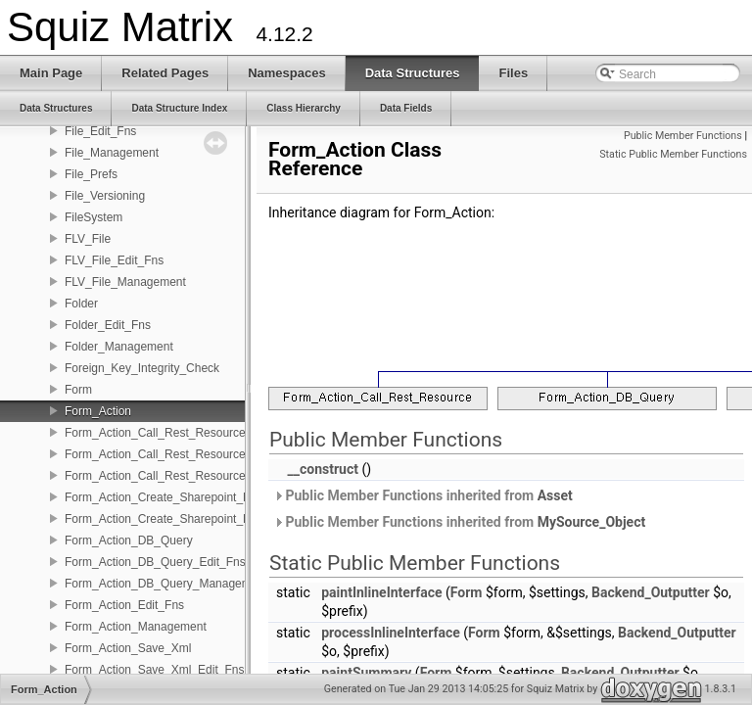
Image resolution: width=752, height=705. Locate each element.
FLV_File (88, 239)
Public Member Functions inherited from (423, 495)
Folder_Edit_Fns (108, 325)
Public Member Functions (683, 135)
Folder (81, 303)
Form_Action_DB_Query (129, 540)
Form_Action (98, 411)
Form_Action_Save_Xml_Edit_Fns (154, 670)
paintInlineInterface (381, 592)
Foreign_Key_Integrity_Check (142, 368)
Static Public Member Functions (673, 154)
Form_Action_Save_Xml (128, 648)
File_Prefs (91, 174)
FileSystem (93, 217)
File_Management (112, 153)
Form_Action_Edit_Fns (124, 605)
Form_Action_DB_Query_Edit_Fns (155, 562)
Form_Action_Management (136, 627)
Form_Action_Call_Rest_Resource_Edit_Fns (182, 454)
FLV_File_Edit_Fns (114, 260)
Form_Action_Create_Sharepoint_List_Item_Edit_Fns (204, 497)
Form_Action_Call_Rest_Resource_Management (192, 476)
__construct (322, 469)
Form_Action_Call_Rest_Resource (155, 433)
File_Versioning (105, 196)
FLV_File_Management (125, 282)
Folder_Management (119, 346)
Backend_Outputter (650, 592)
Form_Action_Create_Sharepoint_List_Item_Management (215, 519)
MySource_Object (592, 522)
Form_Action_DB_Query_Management (166, 583)
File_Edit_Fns (100, 131)
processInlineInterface (390, 632)
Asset (555, 495)
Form (78, 390)
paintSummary (366, 673)
